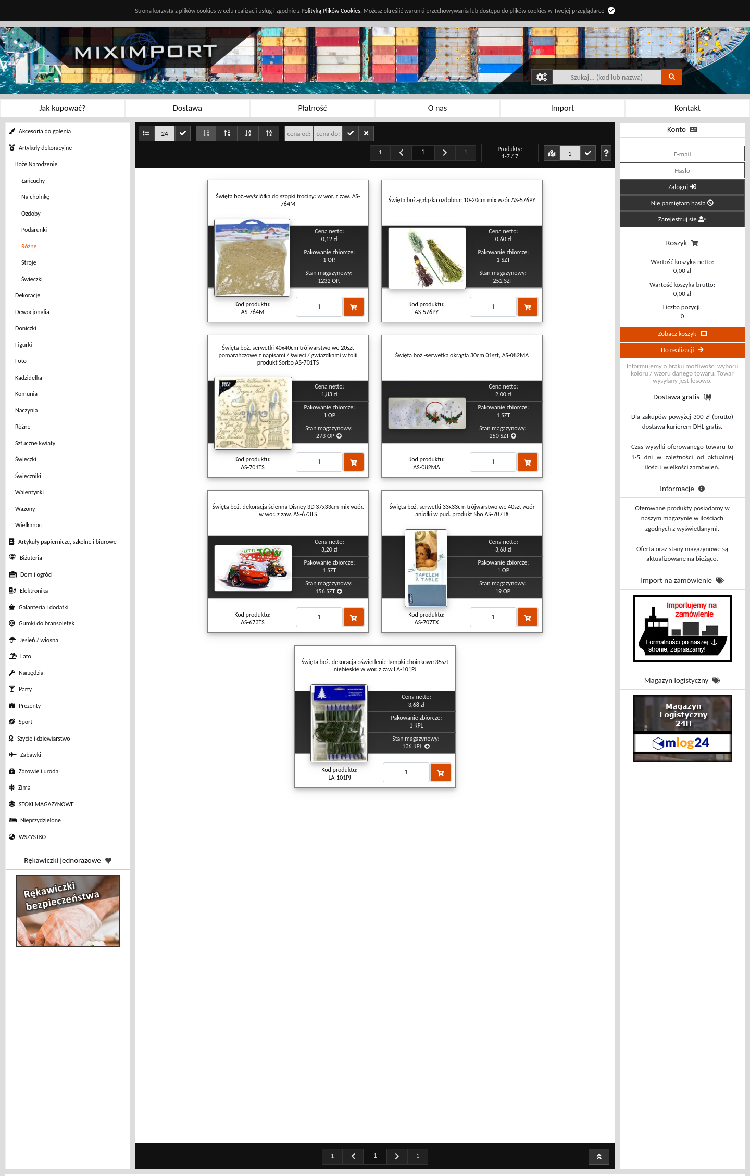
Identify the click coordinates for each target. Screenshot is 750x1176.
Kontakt (479, 1146)
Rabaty (270, 1146)
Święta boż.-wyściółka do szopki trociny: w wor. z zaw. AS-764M (288, 200)
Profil (375, 1159)
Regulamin (166, 1159)
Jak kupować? (166, 1146)
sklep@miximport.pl (590, 1169)
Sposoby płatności (270, 1159)
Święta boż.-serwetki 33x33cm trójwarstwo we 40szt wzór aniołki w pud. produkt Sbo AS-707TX (462, 510)
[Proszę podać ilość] (319, 307)
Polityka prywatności (166, 1171)
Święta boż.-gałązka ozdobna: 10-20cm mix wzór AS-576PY (462, 200)
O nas (479, 1159)
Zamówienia (375, 1146)
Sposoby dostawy (270, 1171)
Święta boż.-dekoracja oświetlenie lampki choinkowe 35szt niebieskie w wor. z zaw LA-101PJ (375, 665)
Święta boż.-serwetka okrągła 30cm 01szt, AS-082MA (462, 355)
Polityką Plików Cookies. (331, 11)
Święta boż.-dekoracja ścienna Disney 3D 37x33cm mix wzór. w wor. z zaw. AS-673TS (288, 510)
